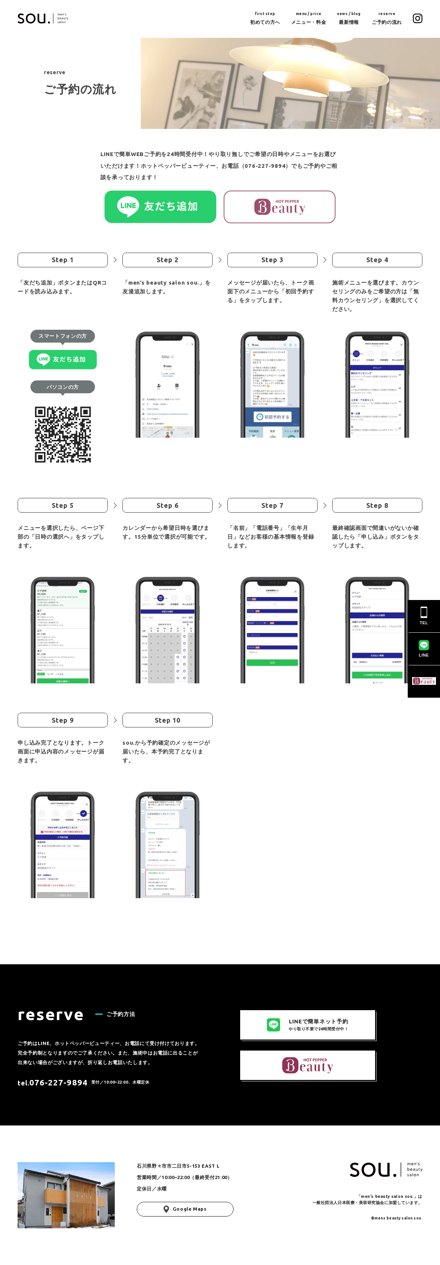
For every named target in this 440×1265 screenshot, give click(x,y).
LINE (424, 648)
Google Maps (185, 1209)
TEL (424, 616)
